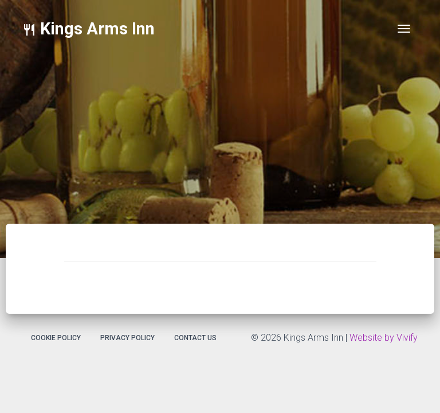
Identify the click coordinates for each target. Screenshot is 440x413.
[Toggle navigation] (404, 29)
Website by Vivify (383, 337)
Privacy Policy (127, 338)
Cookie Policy (56, 338)
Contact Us (195, 338)
